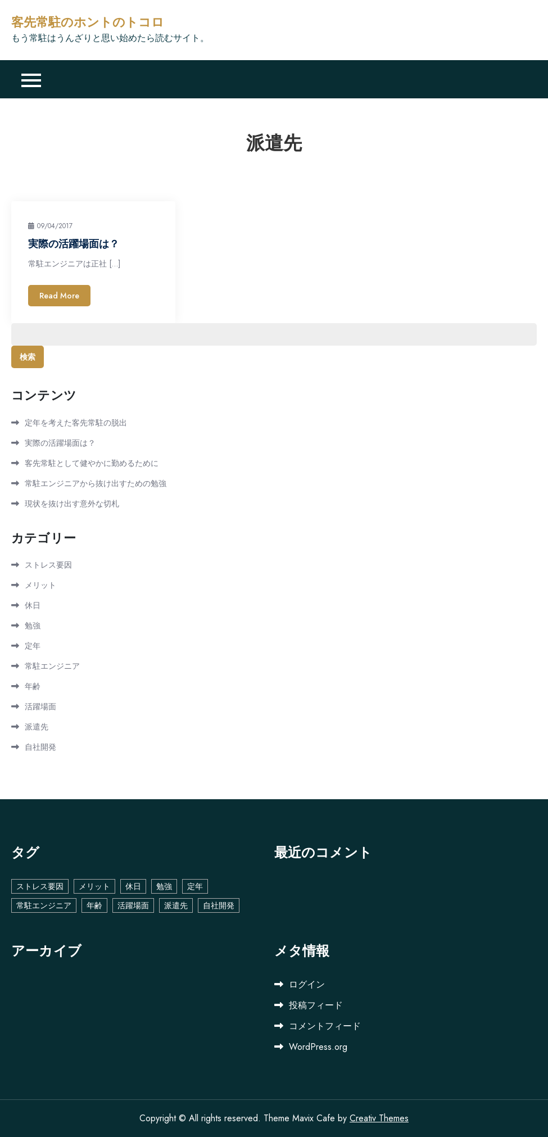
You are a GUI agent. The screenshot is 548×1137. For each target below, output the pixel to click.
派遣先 (36, 726)
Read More (59, 295)
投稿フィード (316, 1005)
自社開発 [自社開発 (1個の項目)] (218, 905)
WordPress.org (318, 1046)
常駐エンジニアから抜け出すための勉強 (95, 483)
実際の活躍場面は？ (73, 244)
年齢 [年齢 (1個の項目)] (94, 905)
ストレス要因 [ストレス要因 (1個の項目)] (40, 886)
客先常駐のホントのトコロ (87, 22)
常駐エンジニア (52, 666)
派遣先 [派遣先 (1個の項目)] (176, 905)
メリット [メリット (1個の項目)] (94, 886)
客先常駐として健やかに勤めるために (91, 463)
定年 (32, 645)
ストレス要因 (48, 564)
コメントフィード (325, 1026)
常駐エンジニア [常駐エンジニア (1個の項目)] (43, 905)
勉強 (32, 625)
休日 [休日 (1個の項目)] (133, 886)
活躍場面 (40, 706)
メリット (40, 585)
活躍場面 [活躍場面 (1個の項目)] (133, 905)
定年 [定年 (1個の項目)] (195, 886)
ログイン (307, 984)
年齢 (32, 686)
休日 (32, 605)
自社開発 (40, 747)
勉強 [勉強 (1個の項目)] (164, 886)
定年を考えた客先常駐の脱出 (76, 422)
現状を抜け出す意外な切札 (72, 503)
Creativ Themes (379, 1118)
